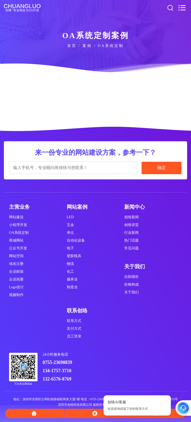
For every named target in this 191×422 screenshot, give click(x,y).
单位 (70, 233)
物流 (70, 264)
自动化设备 (76, 240)
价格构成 (131, 284)
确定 (161, 167)
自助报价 (131, 277)
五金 (70, 225)
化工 (70, 271)
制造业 (72, 287)
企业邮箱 (16, 271)
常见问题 (131, 248)
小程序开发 (18, 225)
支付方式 (74, 328)
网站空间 (16, 256)
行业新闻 (131, 233)
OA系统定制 (19, 233)
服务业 (72, 279)
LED (70, 217)
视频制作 (16, 295)
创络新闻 (131, 217)
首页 (72, 46)
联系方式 (74, 321)
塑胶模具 (74, 256)
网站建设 (16, 217)
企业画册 (16, 279)
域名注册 (16, 264)
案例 (87, 46)
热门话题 (131, 240)
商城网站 (16, 240)
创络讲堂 (131, 225)
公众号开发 (18, 248)
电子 (70, 248)
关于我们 (131, 292)
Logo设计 (16, 287)
